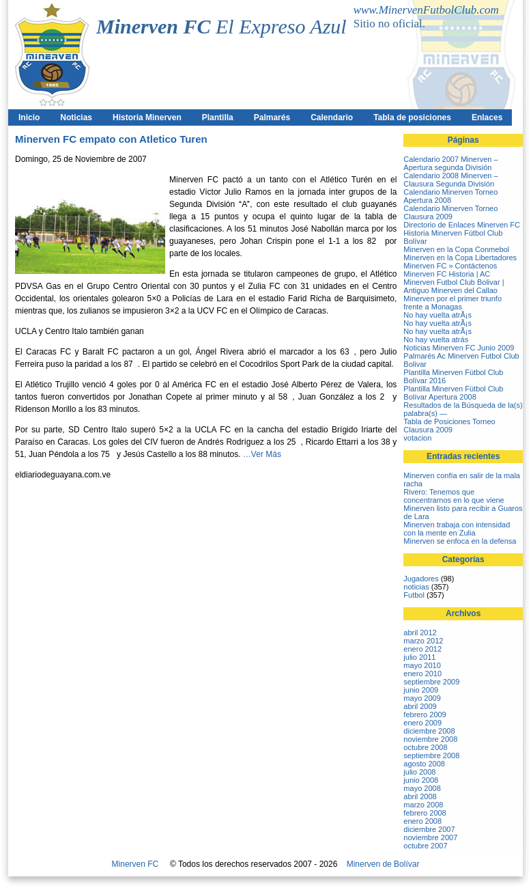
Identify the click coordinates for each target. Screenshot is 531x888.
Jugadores (420, 578)
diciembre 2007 (429, 829)
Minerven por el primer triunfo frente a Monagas (452, 302)
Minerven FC (135, 864)
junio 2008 (420, 780)
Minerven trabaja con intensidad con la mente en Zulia (456, 529)
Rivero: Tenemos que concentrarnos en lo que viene (453, 496)
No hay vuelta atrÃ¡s (437, 315)
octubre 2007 (425, 846)
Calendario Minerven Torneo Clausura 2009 (450, 212)
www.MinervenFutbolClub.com (426, 9)
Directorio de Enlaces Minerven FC (461, 225)
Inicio (29, 117)
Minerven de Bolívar (383, 864)
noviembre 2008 (430, 739)
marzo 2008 (423, 805)
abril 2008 (419, 796)
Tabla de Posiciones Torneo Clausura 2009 (449, 425)
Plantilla (217, 117)
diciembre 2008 (429, 731)
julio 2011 (419, 657)
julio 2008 (419, 772)
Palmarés (272, 117)
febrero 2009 (424, 714)
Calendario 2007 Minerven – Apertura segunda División (450, 163)
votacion (417, 438)
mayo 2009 (421, 698)
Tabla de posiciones (412, 117)
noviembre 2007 (430, 837)
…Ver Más (262, 454)
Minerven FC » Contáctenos (450, 266)
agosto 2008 (424, 764)
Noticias (76, 117)
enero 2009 (422, 723)
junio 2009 (420, 690)
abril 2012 (419, 632)
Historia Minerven (147, 117)
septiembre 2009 (431, 682)
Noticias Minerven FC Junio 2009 (458, 348)
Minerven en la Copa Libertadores (460, 257)
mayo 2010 (421, 665)
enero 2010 (422, 673)
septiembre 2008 (431, 755)
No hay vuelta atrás (435, 339)
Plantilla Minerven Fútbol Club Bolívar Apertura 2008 (453, 393)
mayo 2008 (421, 788)
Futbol (414, 595)
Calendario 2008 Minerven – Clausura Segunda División (450, 179)
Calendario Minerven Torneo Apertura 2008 (450, 196)
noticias (416, 587)
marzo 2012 (423, 641)
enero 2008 (422, 821)
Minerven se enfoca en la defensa (459, 541)
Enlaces (487, 117)
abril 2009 (419, 706)
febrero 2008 (424, 813)
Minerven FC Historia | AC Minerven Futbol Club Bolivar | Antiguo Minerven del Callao (453, 282)
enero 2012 (422, 649)
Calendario (332, 117)
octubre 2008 (425, 747)
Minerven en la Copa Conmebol (456, 249)
